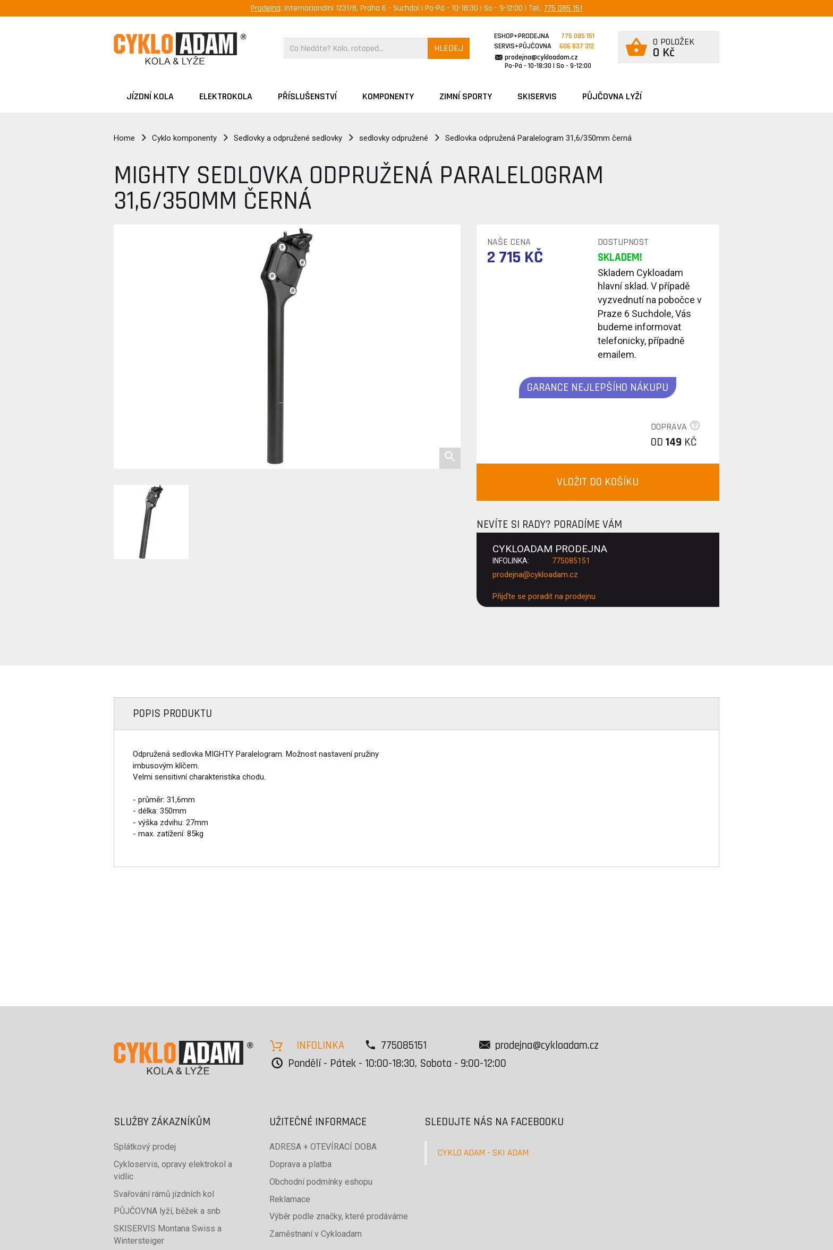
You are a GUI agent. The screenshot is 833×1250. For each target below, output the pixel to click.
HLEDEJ (448, 48)
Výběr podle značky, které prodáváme (338, 1216)
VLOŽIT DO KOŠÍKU (598, 482)
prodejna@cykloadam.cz (541, 57)
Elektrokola (225, 96)
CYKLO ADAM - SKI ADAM (483, 1153)
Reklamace (289, 1199)
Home (124, 138)
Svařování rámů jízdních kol (164, 1194)
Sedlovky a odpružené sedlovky (288, 138)
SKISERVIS (537, 96)
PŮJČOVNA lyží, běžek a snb (167, 1211)
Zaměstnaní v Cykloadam (315, 1234)
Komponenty (388, 96)
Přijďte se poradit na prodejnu (544, 596)
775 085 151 (563, 8)
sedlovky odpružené (393, 138)
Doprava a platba (300, 1164)
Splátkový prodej (145, 1147)
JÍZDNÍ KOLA (150, 96)
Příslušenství (307, 96)
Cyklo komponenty (184, 138)
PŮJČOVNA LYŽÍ (612, 96)
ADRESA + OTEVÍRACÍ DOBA (323, 1147)
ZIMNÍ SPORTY (465, 96)
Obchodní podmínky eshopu (320, 1182)
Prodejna (265, 8)
